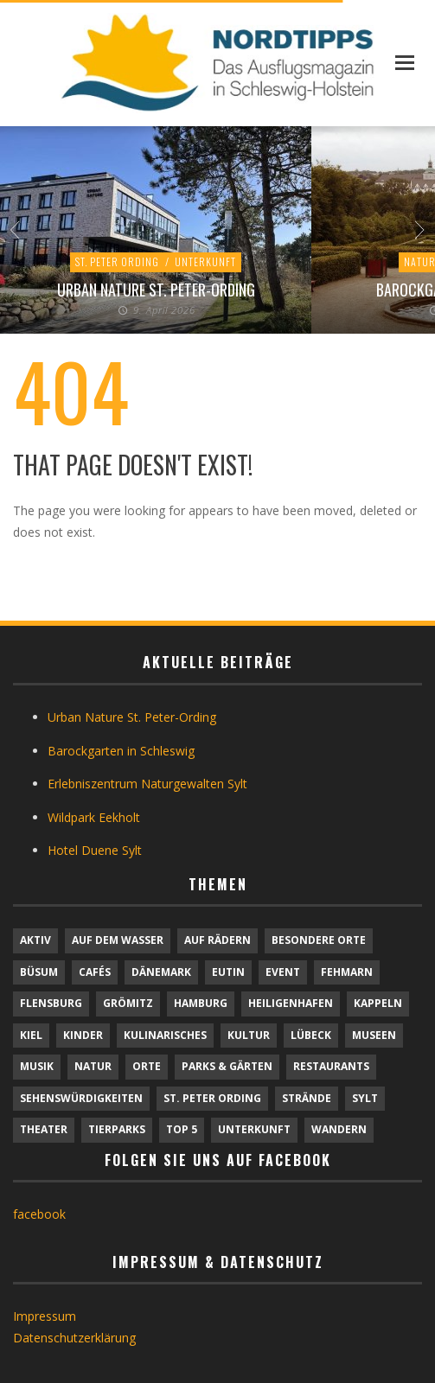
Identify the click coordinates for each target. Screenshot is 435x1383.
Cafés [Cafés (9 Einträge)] (95, 972)
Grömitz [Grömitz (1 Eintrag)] (128, 1003)
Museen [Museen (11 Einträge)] (374, 1035)
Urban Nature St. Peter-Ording (156, 289)
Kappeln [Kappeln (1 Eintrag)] (378, 1003)
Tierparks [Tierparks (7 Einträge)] (116, 1129)
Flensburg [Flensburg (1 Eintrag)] (51, 1003)
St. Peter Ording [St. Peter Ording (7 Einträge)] (212, 1098)
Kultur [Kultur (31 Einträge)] (248, 1035)
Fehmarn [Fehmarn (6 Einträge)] (347, 972)
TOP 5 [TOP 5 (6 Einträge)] (181, 1129)
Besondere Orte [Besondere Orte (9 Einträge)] (319, 940)
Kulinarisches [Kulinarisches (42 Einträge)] (165, 1035)
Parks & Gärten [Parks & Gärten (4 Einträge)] (227, 1066)
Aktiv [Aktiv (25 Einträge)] (35, 940)
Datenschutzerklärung (74, 1337)
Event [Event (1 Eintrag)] (282, 972)
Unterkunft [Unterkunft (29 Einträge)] (254, 1129)
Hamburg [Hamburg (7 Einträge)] (200, 1003)
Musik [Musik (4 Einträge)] (37, 1066)
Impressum (44, 1316)
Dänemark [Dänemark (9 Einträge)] (161, 972)
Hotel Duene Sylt (95, 850)
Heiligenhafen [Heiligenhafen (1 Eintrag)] (290, 1003)
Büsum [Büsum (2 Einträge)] (39, 972)
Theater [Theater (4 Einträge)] (43, 1129)
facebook (39, 1214)
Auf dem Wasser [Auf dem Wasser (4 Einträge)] (117, 940)
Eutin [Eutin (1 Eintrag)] (228, 972)
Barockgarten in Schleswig (121, 750)
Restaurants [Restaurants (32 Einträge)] (331, 1066)
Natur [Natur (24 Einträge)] (93, 1066)
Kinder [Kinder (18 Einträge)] (83, 1035)
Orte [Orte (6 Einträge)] (146, 1066)
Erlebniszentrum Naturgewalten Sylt (147, 783)
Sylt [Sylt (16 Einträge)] (365, 1098)
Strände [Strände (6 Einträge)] (306, 1098)
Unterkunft (205, 261)
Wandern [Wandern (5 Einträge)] (339, 1129)
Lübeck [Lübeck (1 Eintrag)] (311, 1035)
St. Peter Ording (117, 261)
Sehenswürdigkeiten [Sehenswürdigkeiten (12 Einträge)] (81, 1098)
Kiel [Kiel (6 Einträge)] (31, 1035)
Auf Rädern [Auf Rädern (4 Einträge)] (217, 940)
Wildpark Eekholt (94, 817)
